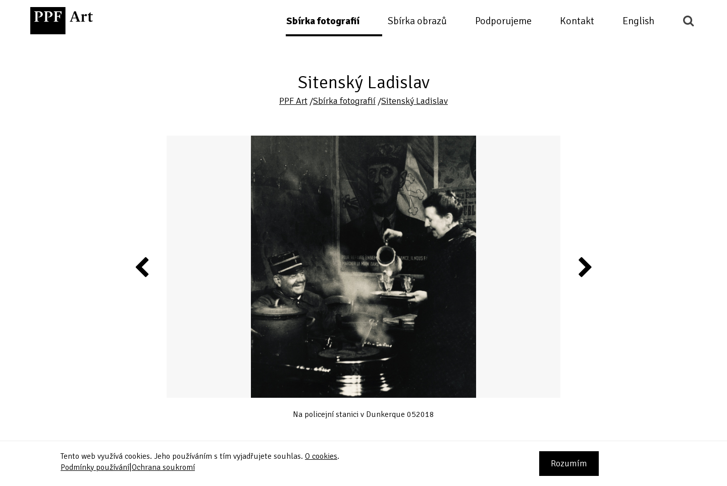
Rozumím (569, 463)
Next (584, 267)
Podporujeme (503, 21)
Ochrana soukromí (163, 467)
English (638, 21)
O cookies (321, 456)
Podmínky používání (95, 467)
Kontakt (577, 21)
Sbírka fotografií (322, 21)
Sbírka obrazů (417, 21)
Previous (142, 267)
